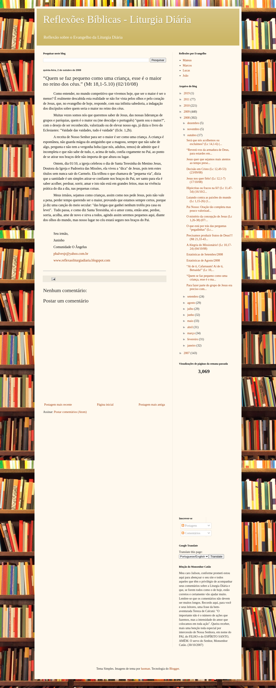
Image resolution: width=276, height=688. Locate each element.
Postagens (189, 525)
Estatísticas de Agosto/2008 (203, 260)
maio (190, 321)
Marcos (187, 65)
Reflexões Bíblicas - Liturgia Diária (117, 19)
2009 (187, 111)
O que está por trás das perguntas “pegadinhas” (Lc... (206, 227)
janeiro (191, 345)
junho (191, 314)
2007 (187, 353)
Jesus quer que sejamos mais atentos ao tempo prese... (208, 161)
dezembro (193, 123)
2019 (187, 93)
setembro (193, 296)
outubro (192, 135)
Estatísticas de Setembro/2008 (205, 254)
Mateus (187, 60)
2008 (187, 117)
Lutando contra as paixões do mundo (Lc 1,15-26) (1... (209, 199)
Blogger (174, 668)
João (185, 75)
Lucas (186, 70)
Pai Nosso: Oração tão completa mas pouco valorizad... (209, 208)
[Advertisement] (206, 445)
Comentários (191, 533)
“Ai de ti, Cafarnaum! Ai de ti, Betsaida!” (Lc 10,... (205, 268)
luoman (145, 668)
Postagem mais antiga (152, 404)
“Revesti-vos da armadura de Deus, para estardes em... (208, 151)
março (191, 333)
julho (190, 308)
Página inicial (105, 404)
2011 (187, 99)
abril (190, 327)
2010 (187, 105)
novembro (193, 129)
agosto (191, 302)
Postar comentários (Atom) (70, 412)
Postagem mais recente (58, 404)
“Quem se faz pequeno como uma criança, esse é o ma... (207, 277)
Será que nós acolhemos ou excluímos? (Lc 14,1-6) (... (204, 142)
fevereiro (193, 339)
